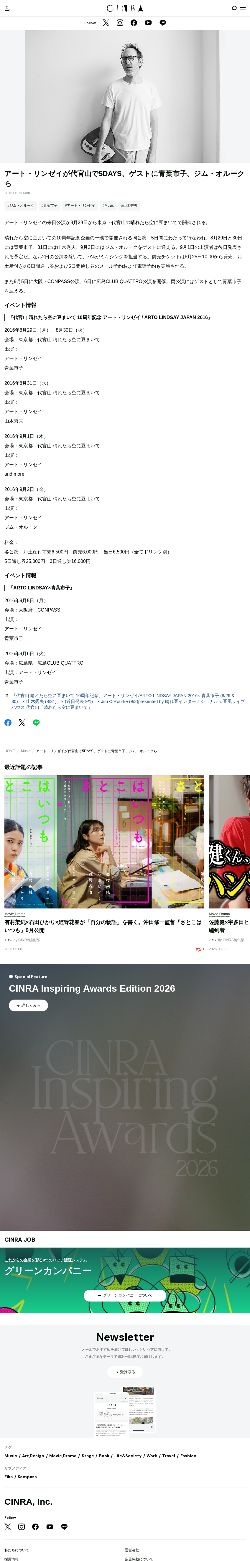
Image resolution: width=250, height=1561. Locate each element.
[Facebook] (134, 23)
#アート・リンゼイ (80, 205)
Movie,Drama (62, 1456)
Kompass (27, 1477)
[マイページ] (7, 8)
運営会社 (132, 1550)
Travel (168, 1456)
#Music (108, 205)
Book (104, 1456)
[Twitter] (106, 23)
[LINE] (162, 23)
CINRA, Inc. (28, 1501)
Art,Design (33, 1456)
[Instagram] (120, 23)
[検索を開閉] (234, 8)
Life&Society (128, 1456)
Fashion (188, 1456)
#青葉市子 (50, 205)
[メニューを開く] (243, 8)
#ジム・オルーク (20, 205)
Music (25, 751)
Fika (8, 1477)
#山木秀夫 (129, 205)
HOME (9, 751)
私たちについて (16, 1550)
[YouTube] (148, 23)
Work (152, 1456)
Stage (88, 1456)
